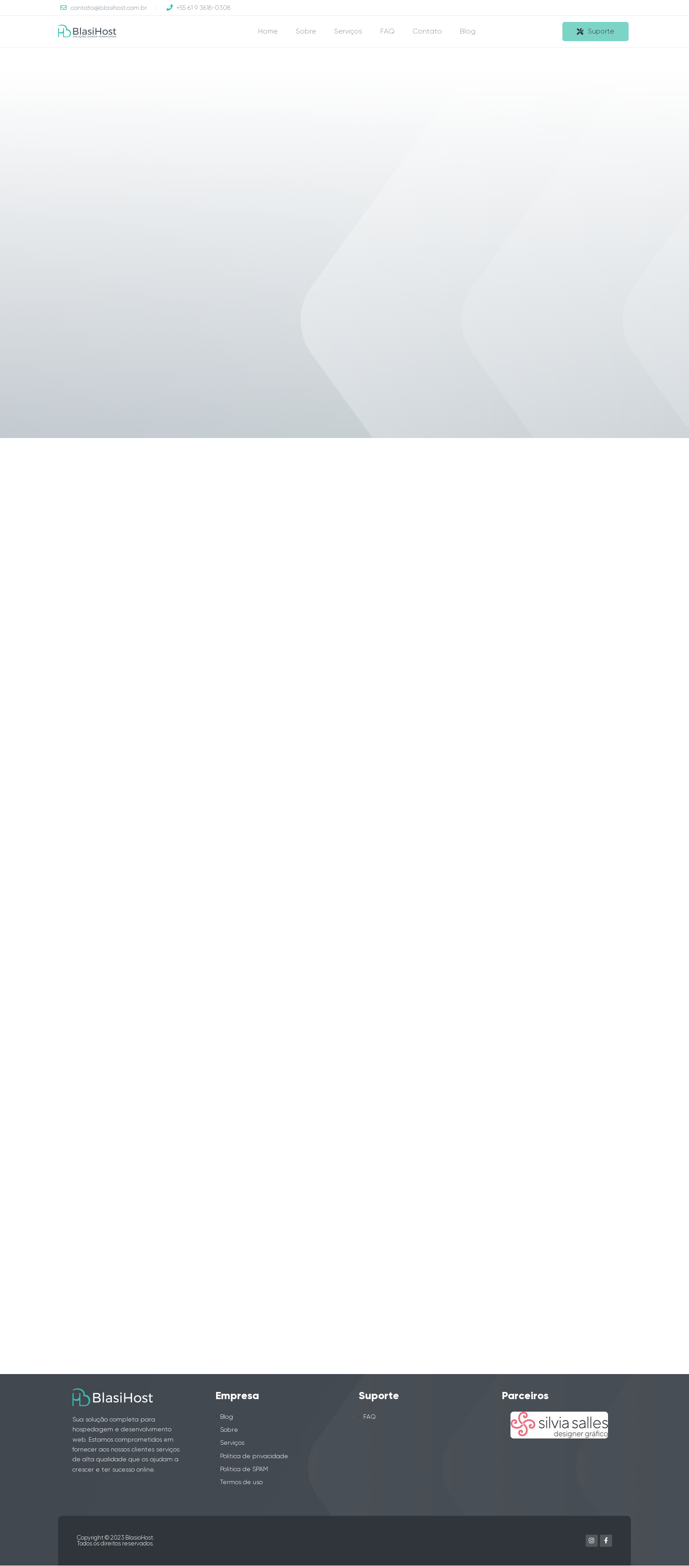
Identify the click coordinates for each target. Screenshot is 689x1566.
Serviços (348, 31)
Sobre (306, 31)
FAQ (387, 31)
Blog (468, 31)
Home (268, 31)
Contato (427, 31)
